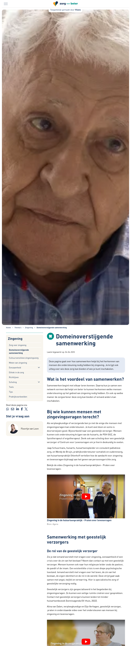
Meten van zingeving (18, 362)
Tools (11, 387)
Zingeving (15, 339)
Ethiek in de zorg (16, 372)
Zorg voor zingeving (17, 345)
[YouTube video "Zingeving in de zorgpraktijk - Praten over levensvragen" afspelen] (86, 642)
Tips (11, 391)
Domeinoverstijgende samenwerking (19, 351)
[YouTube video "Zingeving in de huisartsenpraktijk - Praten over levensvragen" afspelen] (86, 496)
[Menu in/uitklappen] (6, 4)
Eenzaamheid (15, 367)
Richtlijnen (14, 377)
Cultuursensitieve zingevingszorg (24, 357)
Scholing (13, 382)
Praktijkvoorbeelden (18, 396)
